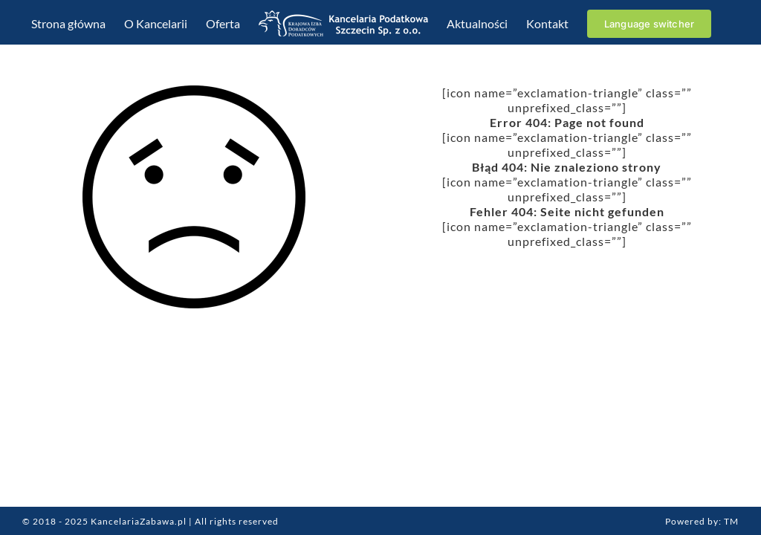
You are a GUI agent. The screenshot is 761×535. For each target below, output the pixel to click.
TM (731, 521)
